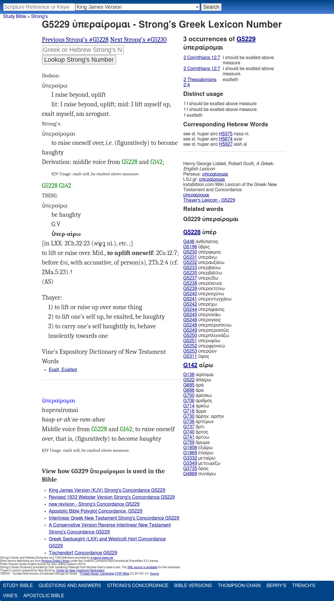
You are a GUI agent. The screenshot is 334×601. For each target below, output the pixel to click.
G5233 (190, 267)
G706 (189, 400)
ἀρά (193, 385)
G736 (189, 421)
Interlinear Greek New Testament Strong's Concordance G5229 (114, 518)
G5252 (190, 346)
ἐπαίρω (198, 453)
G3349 (190, 463)
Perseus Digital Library (55, 561)
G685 (189, 385)
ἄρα (193, 390)
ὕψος (196, 356)
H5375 (226, 134)
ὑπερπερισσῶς (206, 330)
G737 (189, 427)
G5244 (190, 309)
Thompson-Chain (239, 585)
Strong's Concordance (137, 585)
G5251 (190, 340)
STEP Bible (122, 573)
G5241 (190, 299)
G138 (189, 374)
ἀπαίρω (197, 380)
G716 (189, 411)
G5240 (190, 294)
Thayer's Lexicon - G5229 (209, 200)
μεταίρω (199, 458)
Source (154, 573)
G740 (189, 432)
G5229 (246, 39)
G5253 (190, 351)
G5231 (190, 257)
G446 (189, 241)
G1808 (190, 447)
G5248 (190, 325)
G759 (189, 442)
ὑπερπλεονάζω (206, 335)
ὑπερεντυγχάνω (207, 299)
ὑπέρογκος (202, 320)
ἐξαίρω (198, 447)
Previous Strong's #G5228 (75, 39)
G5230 (190, 252)
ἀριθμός (197, 400)
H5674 (226, 139)
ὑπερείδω (200, 278)
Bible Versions (193, 585)
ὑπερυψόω (201, 340)
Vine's (10, 595)
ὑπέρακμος (202, 252)
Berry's (276, 585)
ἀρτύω (196, 437)
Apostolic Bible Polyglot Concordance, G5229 (96, 511)
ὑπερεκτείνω (204, 288)
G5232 (190, 262)
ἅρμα (194, 411)
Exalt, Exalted (63, 369)
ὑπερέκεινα (202, 283)
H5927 (226, 144)
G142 (156, 162)
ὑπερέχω (200, 304)
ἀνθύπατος (200, 241)
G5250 (190, 335)
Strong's (39, 16)
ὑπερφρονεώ (204, 346)
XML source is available (142, 567)
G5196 (190, 247)
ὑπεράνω (200, 257)
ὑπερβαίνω (202, 267)
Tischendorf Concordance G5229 (83, 553)
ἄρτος (196, 432)
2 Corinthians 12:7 (202, 57)
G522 (189, 380)
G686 (189, 390)
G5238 (190, 283)
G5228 (130, 162)
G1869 (190, 453)
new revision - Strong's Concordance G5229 (94, 504)
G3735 (190, 468)
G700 (189, 395)
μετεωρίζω (201, 463)
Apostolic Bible (43, 595)
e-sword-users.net (102, 557)
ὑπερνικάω (202, 314)
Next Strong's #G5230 (138, 39)
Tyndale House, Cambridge (97, 573)
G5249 (190, 330)
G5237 (190, 278)
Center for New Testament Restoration (80, 570)
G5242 (190, 304)
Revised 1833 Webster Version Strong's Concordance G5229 (112, 497)
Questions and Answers (70, 585)
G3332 (190, 458)
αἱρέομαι (198, 374)
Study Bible (14, 16)
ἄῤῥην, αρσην (203, 416)
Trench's (303, 585)
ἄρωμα (196, 442)
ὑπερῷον (200, 351)
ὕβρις (196, 247)
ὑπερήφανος (204, 309)
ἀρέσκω (197, 395)
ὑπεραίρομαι (215, 174)
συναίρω (199, 473)
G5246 (190, 320)
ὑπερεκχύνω (203, 294)
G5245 (190, 314)
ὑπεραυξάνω (204, 262)
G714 (189, 406)
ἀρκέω (196, 406)
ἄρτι (194, 427)
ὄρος (196, 468)
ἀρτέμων (198, 421)
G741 (189, 437)
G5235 (190, 273)
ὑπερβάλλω (202, 273)
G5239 (190, 288)
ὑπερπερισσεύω (207, 325)
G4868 (190, 473)
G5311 (190, 356)
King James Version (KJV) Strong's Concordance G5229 (107, 490)
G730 (189, 416)
